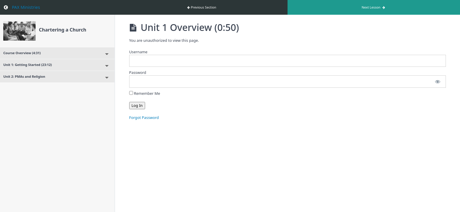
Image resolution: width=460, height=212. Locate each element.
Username (138, 51)
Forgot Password (144, 117)
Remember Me (144, 93)
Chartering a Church (62, 29)
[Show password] (437, 81)
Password (137, 72)
